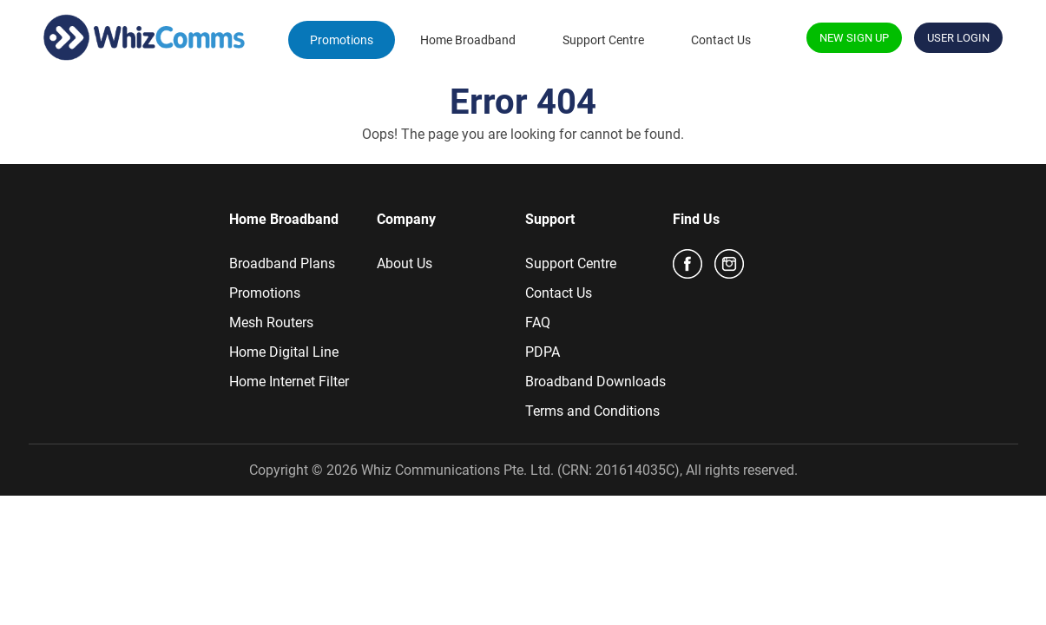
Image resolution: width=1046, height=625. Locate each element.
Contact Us (721, 40)
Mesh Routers (271, 322)
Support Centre (603, 40)
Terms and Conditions (592, 411)
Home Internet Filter (289, 381)
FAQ (537, 322)
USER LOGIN (958, 37)
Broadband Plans (282, 263)
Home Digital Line (284, 352)
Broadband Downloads (595, 381)
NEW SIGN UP (854, 37)
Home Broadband (468, 40)
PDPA (542, 352)
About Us (404, 263)
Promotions (341, 40)
